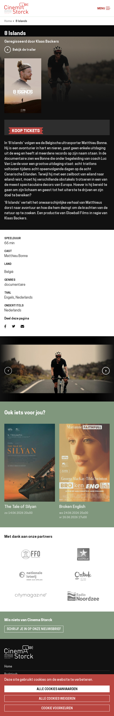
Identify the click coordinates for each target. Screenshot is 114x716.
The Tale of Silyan (20, 507)
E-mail (25, 326)
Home (8, 21)
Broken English (72, 507)
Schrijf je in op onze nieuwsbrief (34, 629)
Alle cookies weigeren (57, 699)
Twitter (16, 326)
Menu (108, 8)
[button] (8, 371)
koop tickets (26, 131)
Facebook (8, 326)
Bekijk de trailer (24, 50)
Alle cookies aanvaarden (57, 689)
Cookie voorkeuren (57, 708)
